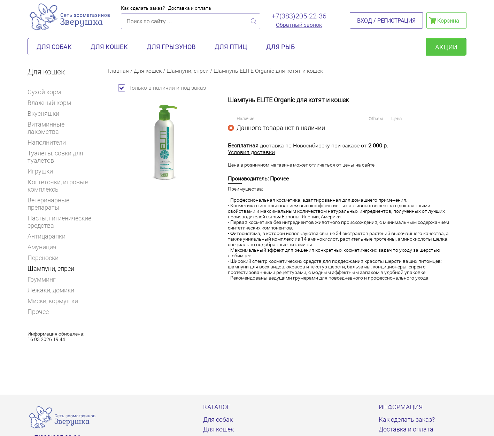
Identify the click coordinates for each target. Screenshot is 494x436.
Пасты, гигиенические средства (59, 222)
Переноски (43, 257)
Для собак (54, 46)
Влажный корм (52, 102)
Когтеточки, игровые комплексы (58, 185)
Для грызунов (171, 46)
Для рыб (280, 46)
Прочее (38, 311)
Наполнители (50, 142)
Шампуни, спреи (51, 268)
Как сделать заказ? (143, 8)
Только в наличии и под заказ (162, 87)
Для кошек (109, 46)
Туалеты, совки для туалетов (55, 157)
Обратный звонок (299, 25)
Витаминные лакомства (62, 128)
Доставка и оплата (189, 8)
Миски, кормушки (53, 301)
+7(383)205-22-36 (299, 16)
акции (446, 47)
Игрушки (43, 171)
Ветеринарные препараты (62, 203)
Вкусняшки (46, 113)
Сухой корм (47, 92)
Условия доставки (251, 152)
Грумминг (45, 279)
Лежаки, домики (51, 290)
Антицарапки (46, 236)
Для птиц (231, 46)
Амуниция (42, 247)
